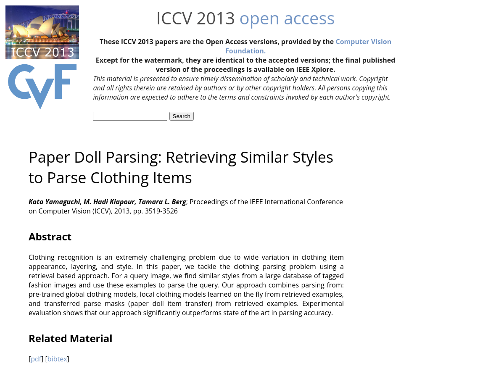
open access (287, 17)
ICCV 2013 (195, 17)
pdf (36, 359)
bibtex (57, 359)
